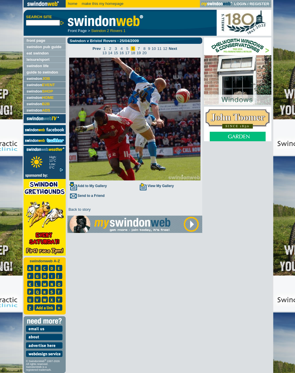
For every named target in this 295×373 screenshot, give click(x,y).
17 (127, 53)
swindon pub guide (44, 47)
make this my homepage (102, 3)
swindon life (38, 66)
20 (144, 53)
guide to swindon (42, 72)
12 (165, 48)
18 (133, 53)
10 (154, 48)
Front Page (77, 31)
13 (104, 53)
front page (36, 40)
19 (139, 53)
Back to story (79, 209)
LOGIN (240, 4)
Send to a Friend (87, 196)
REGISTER (259, 4)
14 (110, 53)
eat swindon (38, 53)
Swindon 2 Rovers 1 (108, 31)
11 (159, 48)
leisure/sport (38, 59)
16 (122, 53)
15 (116, 53)
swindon (38, 78)
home (72, 3)
